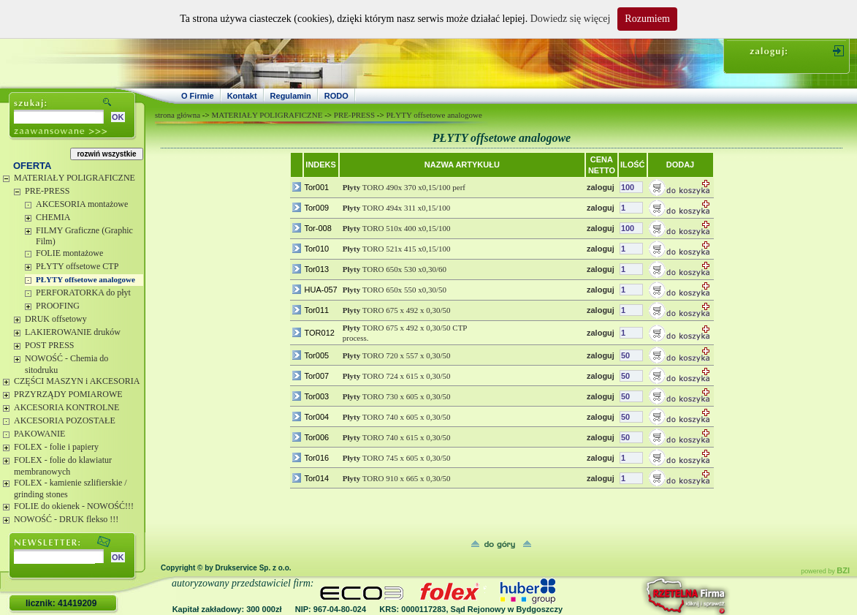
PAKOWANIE (39, 434)
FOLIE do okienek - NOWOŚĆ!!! (74, 506)
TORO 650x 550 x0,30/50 (394, 289)
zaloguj (600, 187)
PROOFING (58, 306)
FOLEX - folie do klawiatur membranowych (63, 466)
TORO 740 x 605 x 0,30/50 (397, 416)
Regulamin (290, 95)
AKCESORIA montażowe (82, 204)
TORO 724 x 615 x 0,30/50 (397, 375)
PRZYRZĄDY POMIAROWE (68, 394)
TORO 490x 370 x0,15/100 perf (404, 187)
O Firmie (197, 95)
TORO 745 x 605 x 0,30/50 (397, 457)
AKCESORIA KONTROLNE (66, 407)
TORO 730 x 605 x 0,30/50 (397, 396)
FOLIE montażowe (69, 253)
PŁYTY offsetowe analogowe (85, 279)
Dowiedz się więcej (570, 18)
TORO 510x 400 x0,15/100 (397, 228)
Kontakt (242, 95)
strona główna (177, 114)
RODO (336, 95)
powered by (825, 571)
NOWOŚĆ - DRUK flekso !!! (66, 519)
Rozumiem (647, 18)
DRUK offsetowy (56, 319)
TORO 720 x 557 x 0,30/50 (397, 355)
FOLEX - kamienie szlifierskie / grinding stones (70, 488)
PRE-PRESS (47, 191)
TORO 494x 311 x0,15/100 (396, 207)
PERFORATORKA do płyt (83, 292)
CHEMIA (53, 217)
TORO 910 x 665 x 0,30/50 (397, 478)
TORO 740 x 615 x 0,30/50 (397, 437)
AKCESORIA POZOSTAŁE (64, 420)
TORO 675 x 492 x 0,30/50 (397, 310)
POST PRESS (49, 345)
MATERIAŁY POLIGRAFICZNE (74, 178)
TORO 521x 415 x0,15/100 (397, 248)
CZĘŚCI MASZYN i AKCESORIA (77, 381)
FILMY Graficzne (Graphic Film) (84, 236)
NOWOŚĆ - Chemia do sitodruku (66, 364)
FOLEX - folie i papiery (56, 447)
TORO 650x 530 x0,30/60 (394, 269)
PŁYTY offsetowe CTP (77, 266)
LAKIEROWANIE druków (73, 332)
